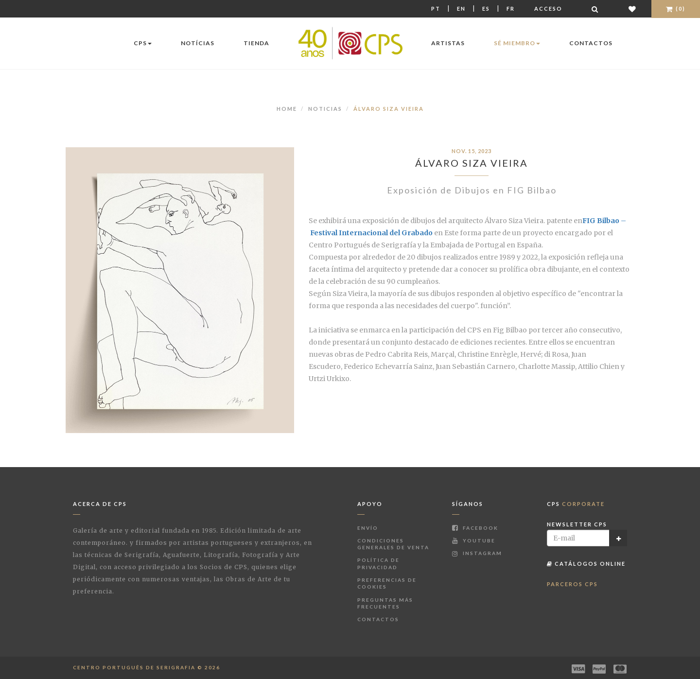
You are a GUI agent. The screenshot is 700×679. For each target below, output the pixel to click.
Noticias (325, 108)
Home (287, 108)
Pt (435, 8)
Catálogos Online (586, 563)
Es (486, 8)
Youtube (473, 540)
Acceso (548, 8)
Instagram (477, 553)
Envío (367, 528)
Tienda (256, 43)
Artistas (448, 43)
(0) (675, 8)
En (461, 8)
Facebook (475, 528)
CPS (143, 43)
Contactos (590, 43)
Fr (511, 8)
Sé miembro (517, 43)
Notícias (197, 43)
